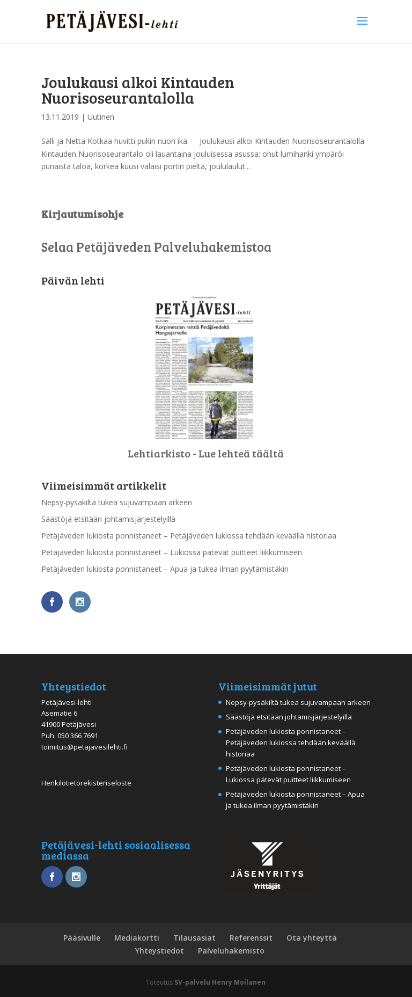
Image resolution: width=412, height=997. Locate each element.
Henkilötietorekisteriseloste (86, 783)
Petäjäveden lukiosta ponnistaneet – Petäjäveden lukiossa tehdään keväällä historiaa (188, 535)
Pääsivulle (81, 938)
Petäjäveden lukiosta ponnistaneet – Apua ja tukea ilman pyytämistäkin (165, 569)
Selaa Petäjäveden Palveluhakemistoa (156, 247)
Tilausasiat (194, 938)
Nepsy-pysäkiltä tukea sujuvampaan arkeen (116, 502)
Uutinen (100, 117)
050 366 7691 (77, 735)
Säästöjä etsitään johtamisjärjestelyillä (108, 519)
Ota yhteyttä (311, 938)
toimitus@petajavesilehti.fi (84, 747)
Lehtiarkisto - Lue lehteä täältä (206, 453)
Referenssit (251, 938)
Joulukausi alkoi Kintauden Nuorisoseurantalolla (137, 89)
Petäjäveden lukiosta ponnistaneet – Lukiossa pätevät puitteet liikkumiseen (171, 552)
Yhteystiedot (159, 950)
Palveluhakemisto (231, 950)
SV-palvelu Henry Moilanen (220, 982)
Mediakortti (136, 938)
